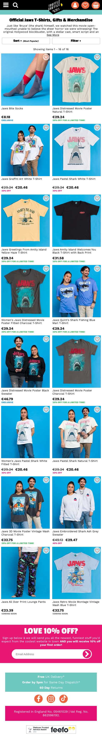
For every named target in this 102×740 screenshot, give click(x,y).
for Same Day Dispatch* (51, 681)
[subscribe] (87, 654)
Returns (51, 687)
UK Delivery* (51, 677)
